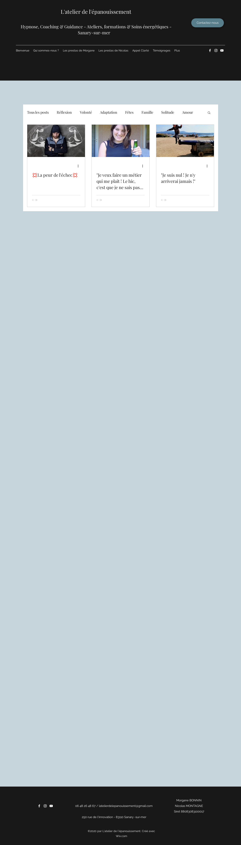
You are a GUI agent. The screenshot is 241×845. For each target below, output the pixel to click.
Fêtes (129, 112)
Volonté (86, 112)
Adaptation (108, 112)
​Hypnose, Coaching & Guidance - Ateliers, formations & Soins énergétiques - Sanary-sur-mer (96, 29)
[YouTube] (222, 50)
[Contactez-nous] (207, 22)
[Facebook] (210, 50)
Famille (147, 112)
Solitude (167, 112)
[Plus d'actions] (79, 166)
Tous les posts (38, 112)
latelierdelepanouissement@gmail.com (126, 806)
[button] (209, 113)
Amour (187, 112)
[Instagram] (216, 50)
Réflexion (64, 112)
